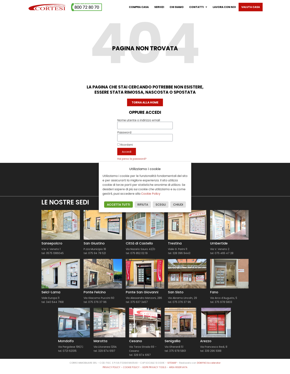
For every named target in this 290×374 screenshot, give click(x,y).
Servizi (159, 7)
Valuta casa (250, 7)
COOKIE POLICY (131, 367)
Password (124, 132)
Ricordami (125, 144)
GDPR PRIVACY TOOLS (154, 367)
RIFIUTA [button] (142, 204)
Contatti (198, 7)
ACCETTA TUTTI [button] (118, 204)
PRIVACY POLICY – (113, 367)
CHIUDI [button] (178, 204)
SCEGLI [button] (161, 204)
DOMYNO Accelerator (209, 362)
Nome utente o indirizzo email (138, 120)
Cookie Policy (150, 194)
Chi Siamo (177, 7)
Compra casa (139, 7)
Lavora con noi (224, 7)
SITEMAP (171, 362)
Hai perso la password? (131, 159)
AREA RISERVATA (178, 367)
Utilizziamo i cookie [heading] (145, 169)
